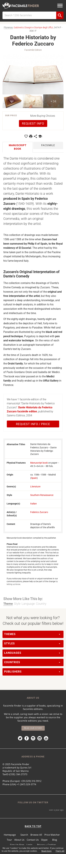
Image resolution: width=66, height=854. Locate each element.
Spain (34, 478)
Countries (32, 662)
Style (17, 603)
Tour (9, 839)
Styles (32, 643)
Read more (46, 850)
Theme (8, 603)
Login (29, 844)
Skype (44, 839)
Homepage (10, 834)
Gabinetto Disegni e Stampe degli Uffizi (33, 27)
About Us (19, 839)
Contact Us (33, 839)
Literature (35, 486)
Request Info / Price (33, 424)
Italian (33, 503)
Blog (54, 839)
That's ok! (60, 850)
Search (24, 834)
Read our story (33, 728)
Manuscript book (39, 462)
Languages (32, 652)
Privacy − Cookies (46, 844)
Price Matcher (52, 834)
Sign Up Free (17, 844)
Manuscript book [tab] (17, 147)
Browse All (36, 834)
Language (28, 603)
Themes (32, 634)
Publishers (32, 671)
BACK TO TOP (33, 826)
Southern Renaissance (41, 495)
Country (41, 603)
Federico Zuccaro (39, 512)
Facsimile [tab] (48, 145)
